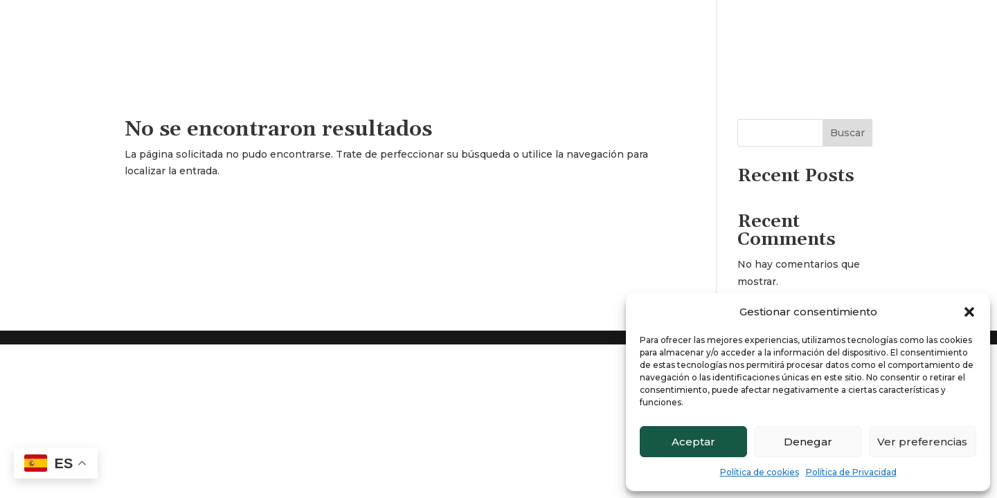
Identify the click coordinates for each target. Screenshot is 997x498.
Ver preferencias (922, 441)
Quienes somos (868, 19)
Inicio (796, 19)
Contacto (950, 19)
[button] (969, 312)
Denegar (808, 441)
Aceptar (693, 441)
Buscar (847, 133)
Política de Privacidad (851, 472)
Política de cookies (759, 472)
